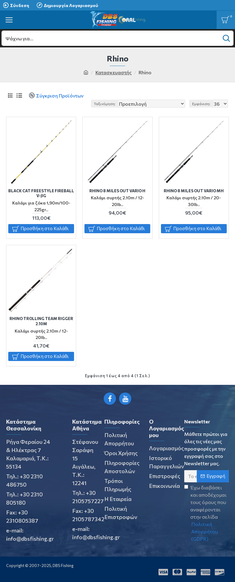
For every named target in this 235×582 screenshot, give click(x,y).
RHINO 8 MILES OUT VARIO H (117, 190)
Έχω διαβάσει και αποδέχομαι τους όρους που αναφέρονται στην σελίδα (206, 513)
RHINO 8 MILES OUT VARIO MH (194, 190)
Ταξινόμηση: (104, 103)
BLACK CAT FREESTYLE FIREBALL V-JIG (41, 193)
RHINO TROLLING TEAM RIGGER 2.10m (41, 321)
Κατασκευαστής (113, 72)
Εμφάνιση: (201, 103)
